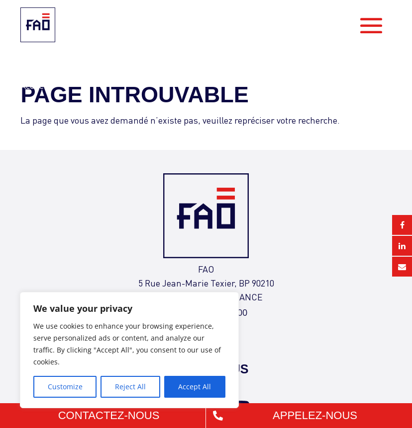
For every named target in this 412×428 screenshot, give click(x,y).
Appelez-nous (315, 415)
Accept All (194, 386)
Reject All (130, 386)
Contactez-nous (109, 415)
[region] (129, 350)
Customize (65, 386)
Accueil (34, 85)
